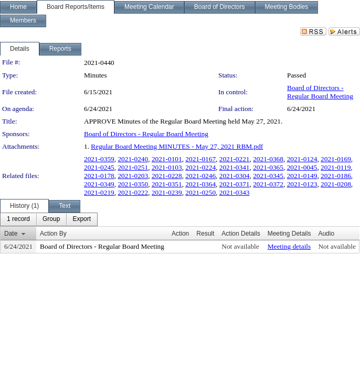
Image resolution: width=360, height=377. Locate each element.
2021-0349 (99, 184)
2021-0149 (302, 176)
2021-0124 (302, 159)
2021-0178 (99, 176)
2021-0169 (336, 159)
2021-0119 (336, 167)
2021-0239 (167, 192)
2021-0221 (234, 159)
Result (205, 233)
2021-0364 (200, 184)
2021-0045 (302, 167)
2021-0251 (133, 167)
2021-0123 (302, 184)
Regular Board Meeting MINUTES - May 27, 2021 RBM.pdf (177, 146)
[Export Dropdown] (81, 219)
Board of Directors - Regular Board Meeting (320, 92)
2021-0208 (336, 184)
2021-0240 (133, 159)
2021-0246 (200, 176)
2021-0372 (268, 184)
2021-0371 (234, 184)
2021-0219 (99, 192)
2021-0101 (167, 159)
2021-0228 (167, 176)
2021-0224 (200, 167)
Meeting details (289, 246)
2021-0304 (234, 176)
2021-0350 (133, 184)
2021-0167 (200, 159)
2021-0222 (133, 192)
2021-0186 (336, 176)
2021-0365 (268, 167)
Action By (53, 233)
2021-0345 (268, 176)
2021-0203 (133, 176)
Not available (240, 246)
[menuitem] (18, 219)
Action (180, 233)
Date (10, 233)
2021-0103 (167, 167)
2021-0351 (167, 184)
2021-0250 (200, 192)
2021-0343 (234, 192)
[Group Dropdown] (51, 219)
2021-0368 (268, 159)
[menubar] (49, 219)
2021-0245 (99, 167)
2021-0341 (234, 167)
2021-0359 (99, 159)
